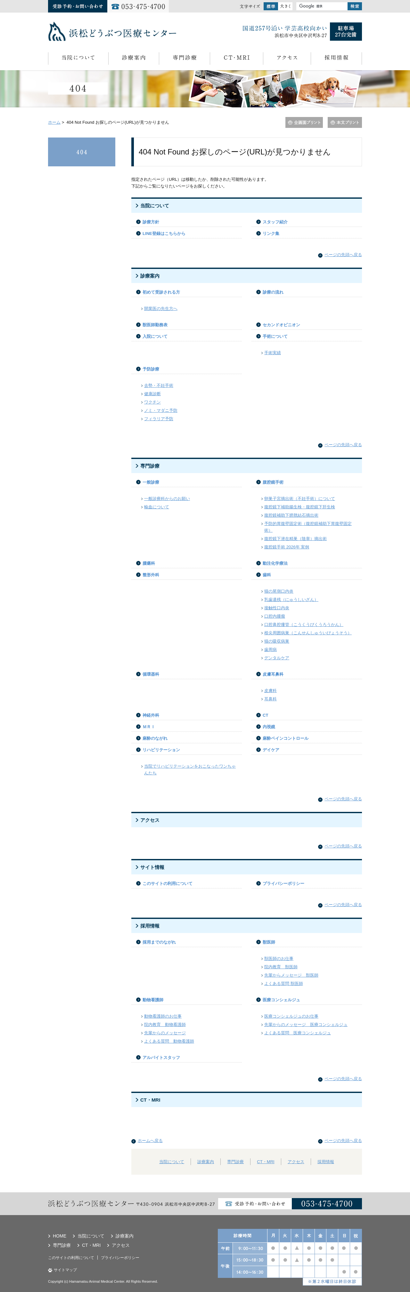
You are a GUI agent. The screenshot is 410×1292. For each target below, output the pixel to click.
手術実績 (272, 352)
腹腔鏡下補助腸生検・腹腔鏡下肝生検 (299, 506)
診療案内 (133, 58)
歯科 (267, 574)
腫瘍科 (149, 563)
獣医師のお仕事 (278, 958)
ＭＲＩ (149, 726)
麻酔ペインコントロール (285, 738)
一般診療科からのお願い (167, 498)
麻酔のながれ (155, 738)
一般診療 (151, 482)
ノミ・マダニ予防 (160, 410)
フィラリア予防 (158, 418)
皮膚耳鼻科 (273, 674)
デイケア (271, 749)
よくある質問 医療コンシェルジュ (297, 1032)
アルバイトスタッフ (161, 1057)
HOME (59, 1235)
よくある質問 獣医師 (283, 983)
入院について (155, 336)
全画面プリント (304, 122)
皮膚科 (270, 690)
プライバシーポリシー (283, 883)
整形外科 (151, 574)
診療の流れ (273, 292)
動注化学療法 (275, 563)
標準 (271, 6)
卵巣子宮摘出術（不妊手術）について (299, 498)
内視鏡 (269, 726)
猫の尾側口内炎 (278, 591)
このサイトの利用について (168, 883)
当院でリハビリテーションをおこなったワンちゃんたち (190, 769)
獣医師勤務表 (155, 324)
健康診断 (152, 393)
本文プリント (345, 122)
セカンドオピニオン (281, 324)
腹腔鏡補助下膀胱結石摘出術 (291, 515)
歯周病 (270, 649)
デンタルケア (276, 657)
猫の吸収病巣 (276, 641)
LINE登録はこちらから (164, 233)
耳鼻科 (270, 698)
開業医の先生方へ (160, 308)
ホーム (54, 122)
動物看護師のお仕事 (163, 1016)
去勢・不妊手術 (158, 385)
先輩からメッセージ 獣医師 (291, 975)
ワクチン (152, 402)
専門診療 (184, 58)
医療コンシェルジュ (281, 999)
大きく (285, 6)
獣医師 (269, 942)
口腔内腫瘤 (274, 616)
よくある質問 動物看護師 (169, 1041)
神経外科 (151, 715)
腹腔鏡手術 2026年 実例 (286, 547)
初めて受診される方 (161, 292)
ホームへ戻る (150, 1140)
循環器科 (151, 674)
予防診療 (151, 369)
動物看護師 (153, 999)
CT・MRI (236, 58)
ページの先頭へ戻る (343, 254)
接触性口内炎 (276, 607)
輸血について (156, 506)
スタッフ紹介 (275, 222)
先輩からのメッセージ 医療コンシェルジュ (306, 1024)
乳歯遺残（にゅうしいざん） (291, 599)
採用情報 (336, 58)
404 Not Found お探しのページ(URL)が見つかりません (81, 152)
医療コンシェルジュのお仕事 (291, 1016)
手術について (275, 336)
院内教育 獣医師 (281, 966)
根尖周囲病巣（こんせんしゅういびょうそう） (308, 632)
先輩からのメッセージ (165, 1032)
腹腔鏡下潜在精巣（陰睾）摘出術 (295, 538)
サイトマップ (65, 1270)
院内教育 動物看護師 (165, 1024)
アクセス (287, 58)
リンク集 (271, 233)
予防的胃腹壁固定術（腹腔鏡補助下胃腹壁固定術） (308, 527)
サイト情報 (152, 867)
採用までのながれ (159, 942)
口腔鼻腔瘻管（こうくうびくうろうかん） (303, 624)
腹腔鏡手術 (273, 482)
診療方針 (151, 222)
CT (265, 715)
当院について (78, 58)
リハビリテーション (161, 749)
